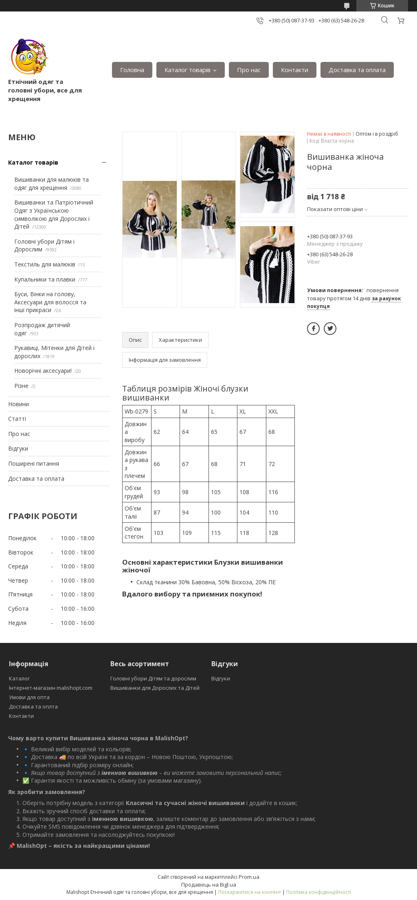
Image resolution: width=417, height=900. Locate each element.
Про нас (249, 70)
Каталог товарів (188, 70)
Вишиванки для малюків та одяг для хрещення (51, 183)
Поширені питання (33, 463)
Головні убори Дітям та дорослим (153, 678)
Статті (17, 418)
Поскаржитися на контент (249, 892)
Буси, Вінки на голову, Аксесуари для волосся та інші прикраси (50, 302)
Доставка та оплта (33, 706)
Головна (132, 70)
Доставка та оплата (357, 70)
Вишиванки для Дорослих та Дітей (155, 687)
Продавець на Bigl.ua (208, 884)
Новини (18, 404)
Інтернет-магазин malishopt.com (50, 687)
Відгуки (18, 448)
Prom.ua (249, 876)
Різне (21, 385)
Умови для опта (29, 697)
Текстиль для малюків (44, 264)
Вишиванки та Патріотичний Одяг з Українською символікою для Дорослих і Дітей (53, 214)
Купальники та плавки (44, 279)
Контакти (294, 70)
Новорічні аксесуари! (43, 370)
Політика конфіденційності (318, 892)
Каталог (19, 678)
